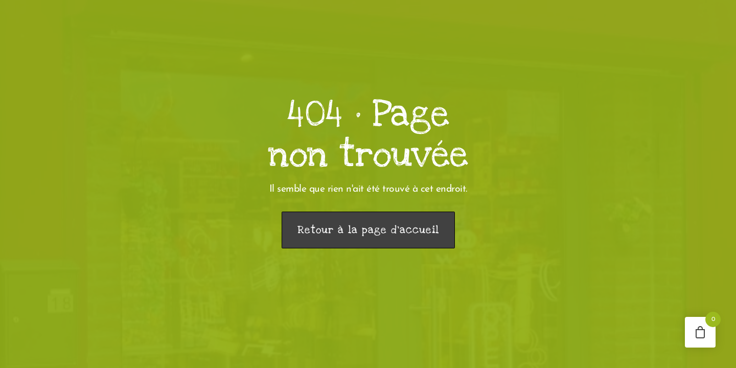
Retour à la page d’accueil (368, 230)
